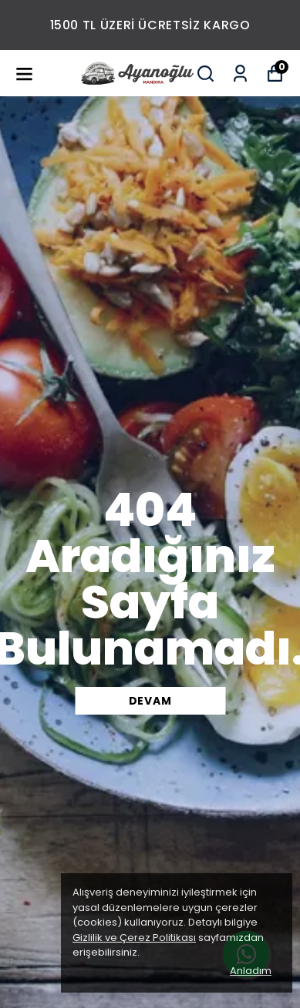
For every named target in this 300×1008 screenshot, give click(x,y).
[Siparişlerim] (240, 73)
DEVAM (150, 700)
